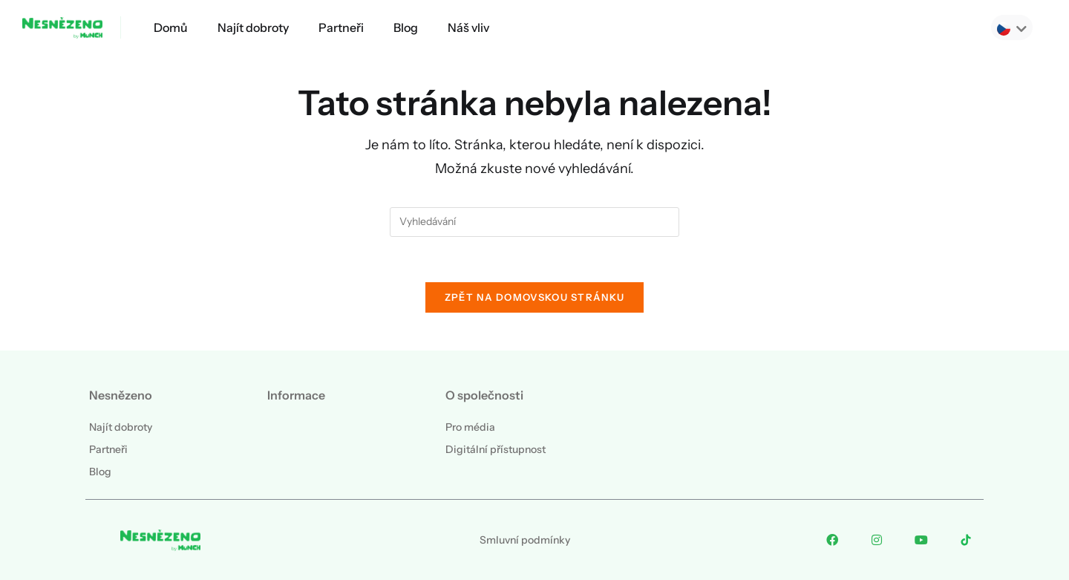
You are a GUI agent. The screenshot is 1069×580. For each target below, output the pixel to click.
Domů (171, 27)
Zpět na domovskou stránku (535, 297)
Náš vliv (468, 27)
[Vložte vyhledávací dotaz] (534, 222)
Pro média (470, 427)
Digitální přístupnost (495, 449)
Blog (405, 27)
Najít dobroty (253, 27)
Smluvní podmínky (525, 540)
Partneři (341, 27)
